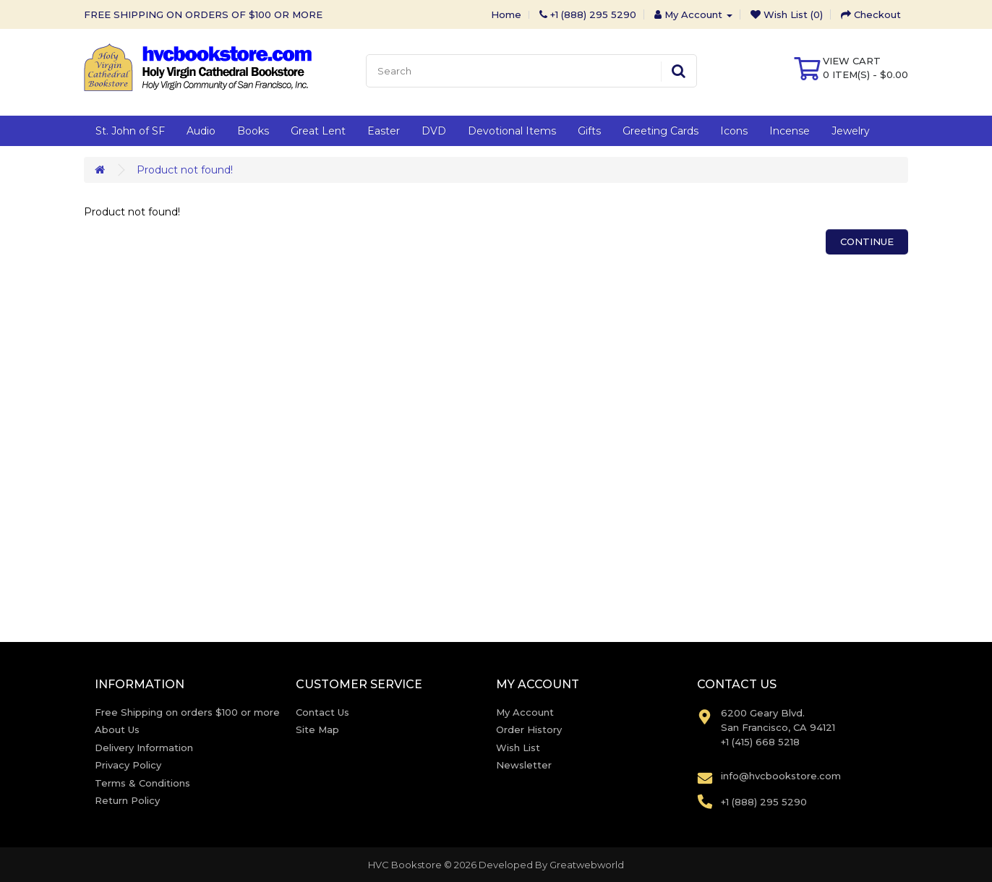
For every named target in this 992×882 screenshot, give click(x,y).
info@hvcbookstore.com (781, 776)
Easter (383, 130)
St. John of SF (130, 130)
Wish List (518, 747)
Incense (789, 130)
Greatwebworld (587, 864)
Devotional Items (512, 130)
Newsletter (524, 765)
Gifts (589, 130)
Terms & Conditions (142, 783)
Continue (867, 241)
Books (253, 130)
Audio (201, 130)
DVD (434, 130)
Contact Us (322, 712)
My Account (525, 712)
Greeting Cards (660, 130)
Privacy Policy (128, 765)
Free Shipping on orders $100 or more (187, 712)
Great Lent (318, 130)
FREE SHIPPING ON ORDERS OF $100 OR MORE (203, 14)
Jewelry (850, 130)
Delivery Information (144, 747)
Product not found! (185, 169)
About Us (117, 729)
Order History (529, 729)
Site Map (317, 729)
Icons (734, 130)
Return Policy (127, 800)
